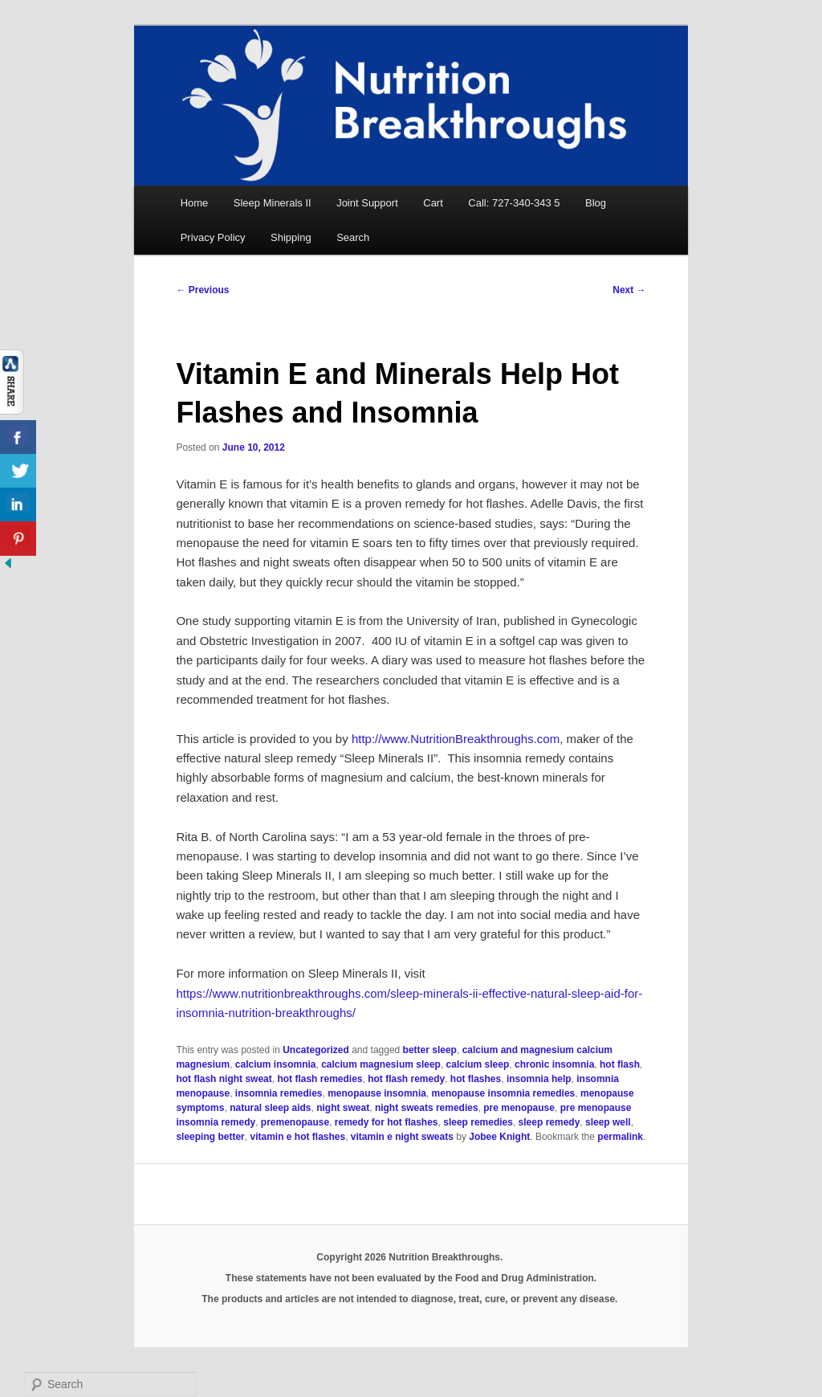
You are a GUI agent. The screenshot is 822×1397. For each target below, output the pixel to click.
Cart (433, 203)
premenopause (295, 1122)
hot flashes (475, 1079)
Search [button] (352, 237)
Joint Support (367, 203)
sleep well (608, 1122)
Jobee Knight (499, 1136)
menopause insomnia (377, 1093)
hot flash (620, 1064)
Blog (595, 203)
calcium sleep (478, 1064)
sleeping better (210, 1136)
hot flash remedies (319, 1079)
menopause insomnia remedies (504, 1093)
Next (628, 290)
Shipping (291, 237)
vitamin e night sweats (402, 1136)
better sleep (430, 1050)
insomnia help (539, 1079)
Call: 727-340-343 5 (514, 203)
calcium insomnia (275, 1064)
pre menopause (519, 1107)
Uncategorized (316, 1050)
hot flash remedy (406, 1079)
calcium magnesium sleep (381, 1064)
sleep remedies (478, 1122)
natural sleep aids (270, 1107)
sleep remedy (549, 1122)
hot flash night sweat (223, 1079)
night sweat (342, 1107)
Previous (202, 290)
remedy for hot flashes (386, 1122)
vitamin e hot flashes (297, 1136)
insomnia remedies (279, 1093)
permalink (620, 1136)
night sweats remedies (426, 1107)
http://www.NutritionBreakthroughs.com (456, 738)
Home (195, 203)
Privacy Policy (213, 237)
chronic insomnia (554, 1064)
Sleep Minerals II (272, 203)
